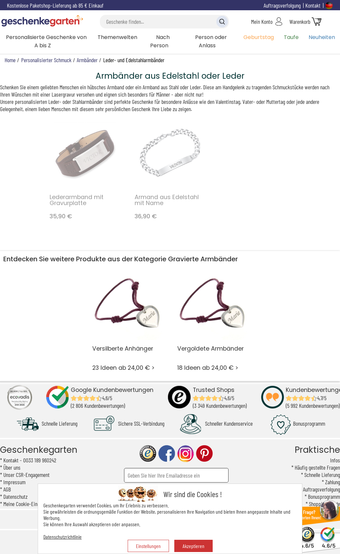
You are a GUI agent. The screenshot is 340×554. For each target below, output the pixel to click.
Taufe (291, 37)
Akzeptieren (193, 546)
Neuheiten (322, 37)
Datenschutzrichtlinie (62, 536)
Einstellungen (148, 546)
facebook (166, 453)
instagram (185, 453)
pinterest (204, 453)
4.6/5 (307, 542)
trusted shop (148, 453)
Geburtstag (258, 37)
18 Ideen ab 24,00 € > (212, 320)
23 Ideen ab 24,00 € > (127, 320)
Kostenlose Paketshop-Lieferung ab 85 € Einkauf (55, 5)
